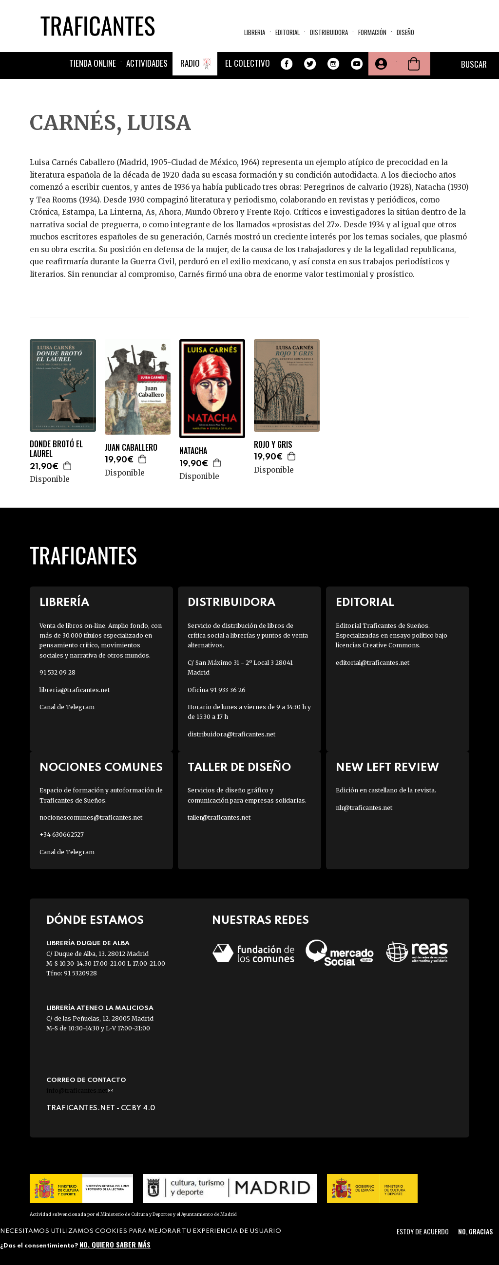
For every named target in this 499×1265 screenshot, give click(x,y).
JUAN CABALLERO (131, 447)
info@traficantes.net (79, 1090)
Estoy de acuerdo (423, 1231)
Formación (372, 32)
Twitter (310, 64)
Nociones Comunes (101, 767)
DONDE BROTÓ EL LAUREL (56, 449)
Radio (190, 63)
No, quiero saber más (115, 1244)
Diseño (405, 32)
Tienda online (92, 63)
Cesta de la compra (413, 64)
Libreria (254, 32)
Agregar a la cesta (67, 465)
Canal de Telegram (67, 707)
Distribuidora (329, 32)
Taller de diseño (239, 767)
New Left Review (387, 767)
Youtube (356, 64)
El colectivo (247, 63)
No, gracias (475, 1231)
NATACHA (193, 451)
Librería (64, 602)
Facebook (286, 64)
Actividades (147, 63)
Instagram (333, 64)
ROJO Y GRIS (273, 445)
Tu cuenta (380, 64)
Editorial (287, 32)
